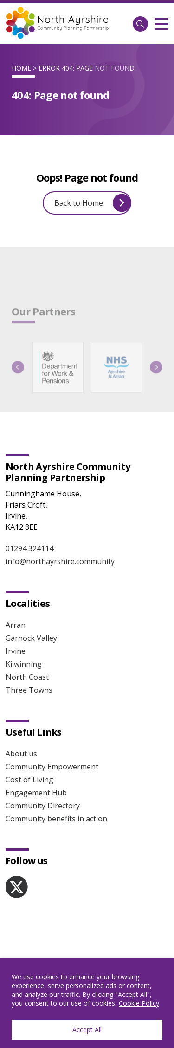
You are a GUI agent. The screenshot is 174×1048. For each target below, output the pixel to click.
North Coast (27, 677)
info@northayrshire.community (60, 561)
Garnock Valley (31, 638)
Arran (16, 625)
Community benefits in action (56, 819)
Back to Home (92, 203)
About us (21, 754)
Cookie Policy (139, 1003)
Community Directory (43, 806)
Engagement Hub (36, 793)
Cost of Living (29, 780)
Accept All (87, 1029)
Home (21, 68)
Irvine (16, 651)
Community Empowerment (52, 767)
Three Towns (29, 690)
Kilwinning (24, 664)
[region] (87, 1003)
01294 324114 (29, 548)
